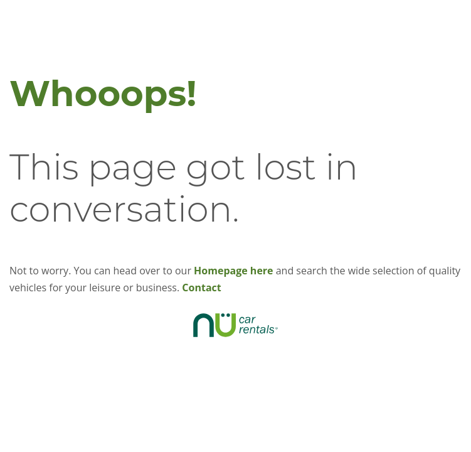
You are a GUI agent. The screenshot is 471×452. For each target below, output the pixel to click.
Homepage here (233, 270)
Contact (201, 287)
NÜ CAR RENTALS (235, 325)
